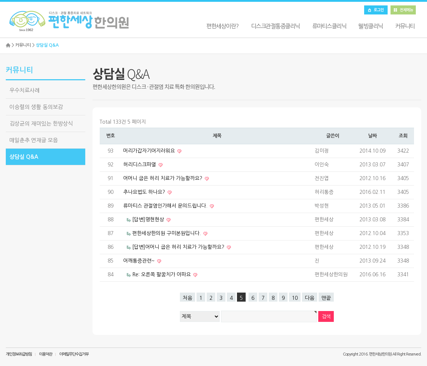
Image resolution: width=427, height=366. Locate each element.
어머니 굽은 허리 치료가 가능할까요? (163, 178)
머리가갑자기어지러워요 (149, 150)
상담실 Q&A (23, 156)
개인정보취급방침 (19, 354)
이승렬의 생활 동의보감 (36, 107)
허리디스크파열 (140, 164)
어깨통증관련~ (139, 260)
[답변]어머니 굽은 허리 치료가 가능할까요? (179, 247)
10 (295, 298)
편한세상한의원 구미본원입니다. (167, 233)
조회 (403, 135)
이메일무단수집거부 (74, 354)
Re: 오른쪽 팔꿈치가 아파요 (162, 274)
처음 (187, 298)
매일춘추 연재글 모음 (33, 140)
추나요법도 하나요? (145, 192)
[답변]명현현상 (148, 219)
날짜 (372, 135)
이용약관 (45, 354)
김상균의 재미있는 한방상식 (41, 123)
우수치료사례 (24, 90)
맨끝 (326, 298)
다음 (309, 298)
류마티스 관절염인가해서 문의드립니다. (166, 205)
